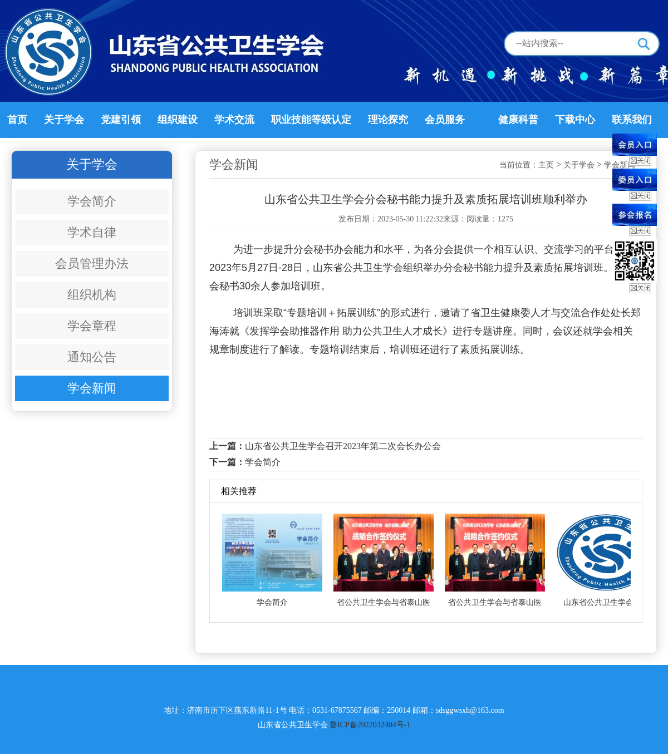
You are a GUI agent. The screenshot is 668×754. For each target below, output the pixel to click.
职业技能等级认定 (311, 119)
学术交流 (234, 119)
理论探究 (388, 119)
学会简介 (91, 201)
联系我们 (632, 119)
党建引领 (121, 119)
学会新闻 (91, 388)
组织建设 (178, 119)
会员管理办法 (92, 263)
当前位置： (518, 165)
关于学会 (64, 119)
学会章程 (91, 326)
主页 (546, 165)
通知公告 (91, 357)
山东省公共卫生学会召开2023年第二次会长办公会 (343, 446)
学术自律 (91, 232)
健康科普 (518, 119)
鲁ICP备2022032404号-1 (370, 725)
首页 (17, 119)
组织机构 (91, 295)
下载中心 (575, 119)
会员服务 (445, 119)
